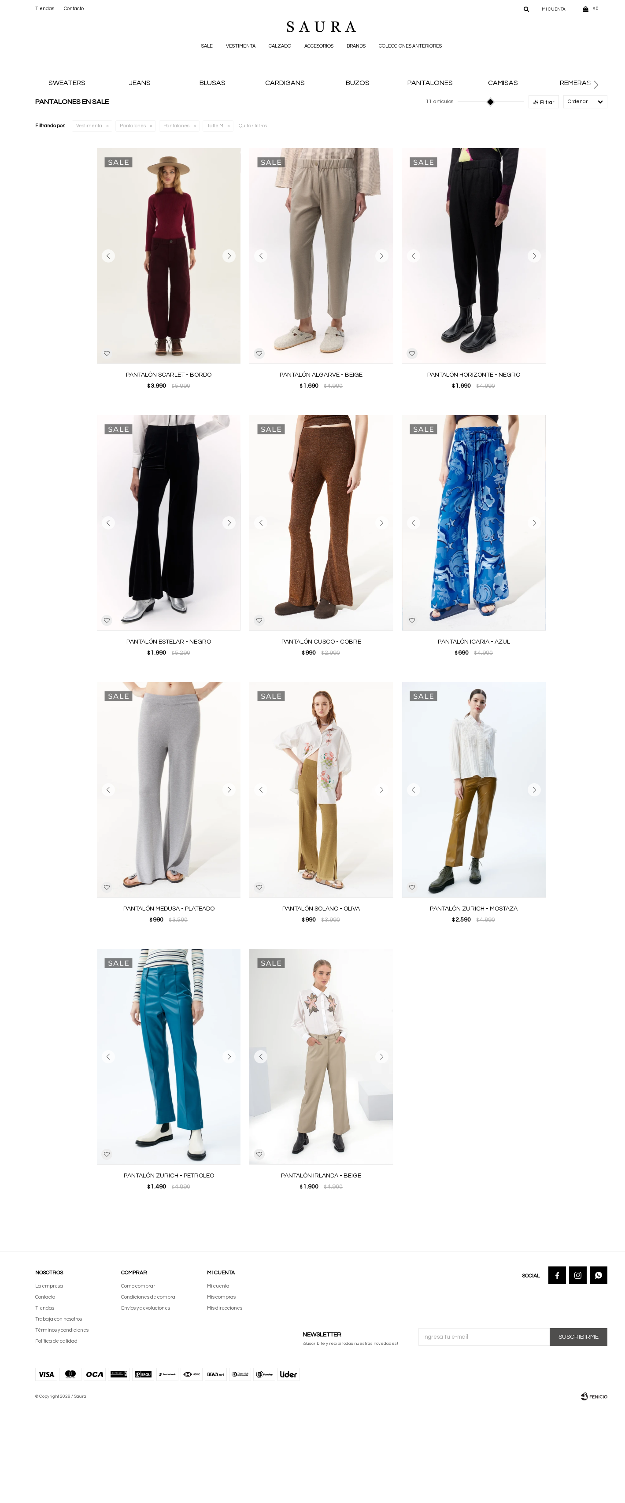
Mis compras (221, 1392)
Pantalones (133, 221)
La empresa (49, 1381)
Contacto (74, 8)
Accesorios (318, 46)
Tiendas (44, 8)
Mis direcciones (224, 1403)
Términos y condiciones (62, 1425)
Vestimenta (240, 46)
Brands (356, 46)
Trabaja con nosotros (58, 1414)
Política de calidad (56, 1436)
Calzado (280, 46)
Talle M (215, 221)
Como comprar (138, 1381)
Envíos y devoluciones (145, 1403)
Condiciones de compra (148, 1392)
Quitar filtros (253, 221)
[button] (599, 133)
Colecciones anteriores (410, 46)
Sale (207, 46)
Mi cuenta (218, 1381)
